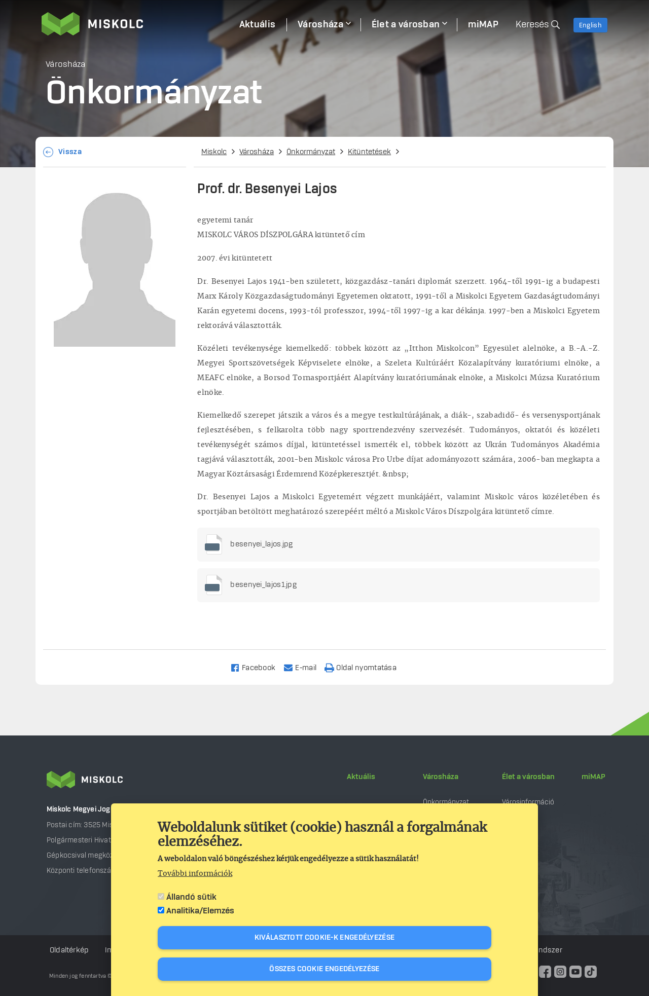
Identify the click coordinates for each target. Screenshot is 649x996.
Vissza (70, 152)
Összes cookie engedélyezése (324, 969)
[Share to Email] (304, 667)
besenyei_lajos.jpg (261, 544)
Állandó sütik (191, 897)
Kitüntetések (369, 152)
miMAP (593, 777)
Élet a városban (528, 777)
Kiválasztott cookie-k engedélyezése (325, 938)
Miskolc (214, 152)
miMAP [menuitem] (483, 25)
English (590, 25)
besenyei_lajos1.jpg (263, 585)
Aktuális (361, 777)
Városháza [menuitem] (320, 25)
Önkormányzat (310, 152)
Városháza (256, 152)
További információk (195, 873)
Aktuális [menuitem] (257, 25)
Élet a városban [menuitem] (406, 25)
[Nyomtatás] (365, 667)
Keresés (532, 25)
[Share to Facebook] (257, 667)
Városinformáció (528, 802)
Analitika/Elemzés (200, 910)
